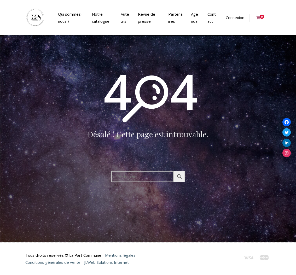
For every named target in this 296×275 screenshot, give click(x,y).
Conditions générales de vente (52, 262)
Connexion (235, 17)
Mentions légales (120, 255)
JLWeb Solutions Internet (106, 262)
